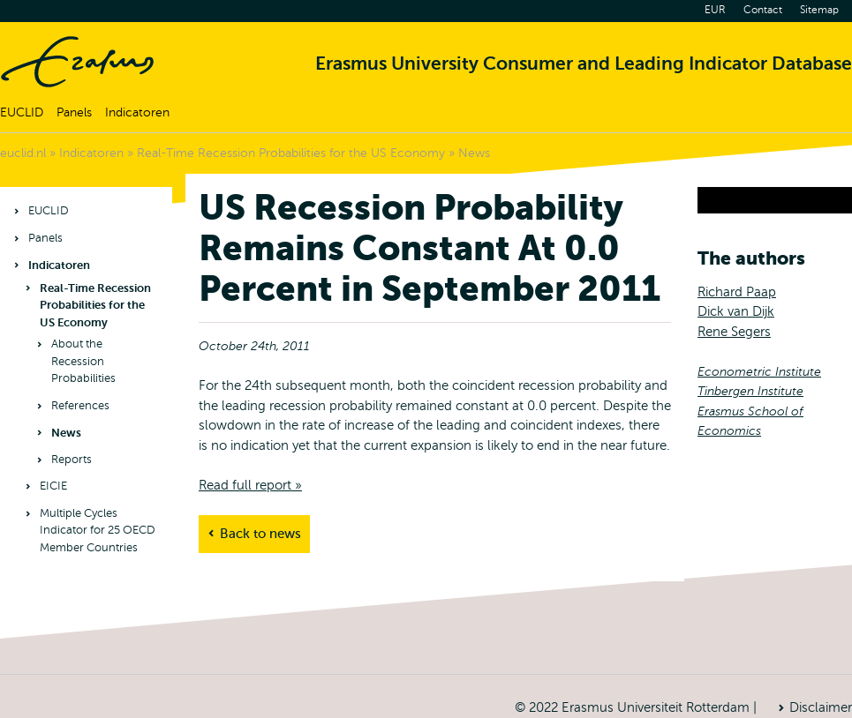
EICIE (53, 486)
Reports (71, 459)
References (80, 406)
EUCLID (21, 112)
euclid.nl (23, 153)
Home (77, 61)
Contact (762, 10)
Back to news (260, 534)
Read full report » (250, 485)
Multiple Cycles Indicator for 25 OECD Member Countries (97, 530)
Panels (74, 112)
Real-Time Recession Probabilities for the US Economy (291, 153)
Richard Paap (736, 292)
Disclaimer (820, 707)
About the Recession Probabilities (83, 361)
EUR (715, 10)
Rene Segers (734, 332)
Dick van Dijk (735, 311)
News (474, 153)
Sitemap (819, 10)
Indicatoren (137, 112)
